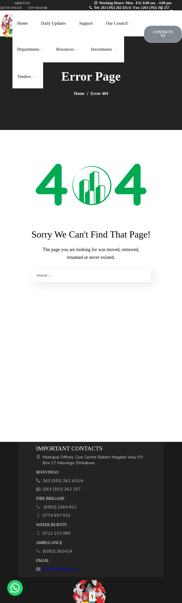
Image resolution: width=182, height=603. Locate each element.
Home (79, 93)
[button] (163, 34)
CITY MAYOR (37, 8)
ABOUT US (22, 3)
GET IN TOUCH (11, 8)
